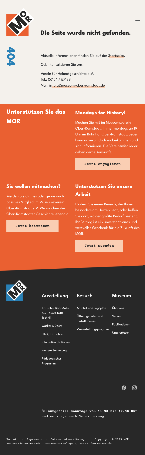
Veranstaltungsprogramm (92, 329)
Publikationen (121, 324)
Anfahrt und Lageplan (91, 308)
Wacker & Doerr (52, 326)
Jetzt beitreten (32, 226)
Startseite (116, 56)
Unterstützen (121, 332)
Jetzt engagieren (102, 164)
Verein (116, 316)
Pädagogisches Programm (52, 361)
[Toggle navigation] (138, 20)
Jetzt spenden (99, 246)
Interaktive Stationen (56, 342)
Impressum (34, 439)
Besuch (85, 295)
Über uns (118, 308)
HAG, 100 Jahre (52, 334)
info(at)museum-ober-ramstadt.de (77, 86)
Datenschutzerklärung (68, 439)
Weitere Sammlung (54, 350)
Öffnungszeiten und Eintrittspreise (90, 319)
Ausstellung (55, 295)
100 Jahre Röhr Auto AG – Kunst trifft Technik (55, 313)
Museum (121, 295)
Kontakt (12, 439)
